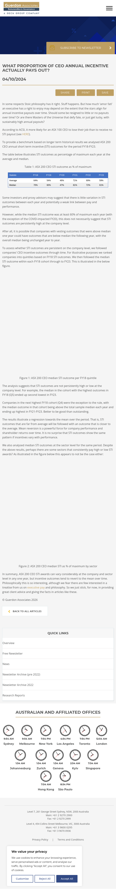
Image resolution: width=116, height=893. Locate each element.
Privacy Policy (40, 839)
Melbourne (27, 743)
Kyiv (75, 768)
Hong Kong (46, 789)
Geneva (58, 768)
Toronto (84, 743)
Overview (8, 643)
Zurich (41, 768)
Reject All (44, 878)
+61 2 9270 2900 (62, 815)
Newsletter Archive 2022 (17, 685)
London (101, 743)
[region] (44, 866)
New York (46, 743)
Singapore (93, 768)
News (5, 664)
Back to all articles (24, 611)
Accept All (67, 878)
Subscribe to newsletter (80, 49)
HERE (25, 134)
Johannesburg (20, 768)
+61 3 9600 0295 (62, 827)
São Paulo (65, 789)
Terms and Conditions (71, 839)
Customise (22, 878)
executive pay (36, 587)
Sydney (8, 743)
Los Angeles (65, 743)
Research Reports (13, 695)
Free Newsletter (12, 653)
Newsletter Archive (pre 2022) (21, 674)
